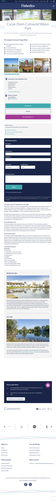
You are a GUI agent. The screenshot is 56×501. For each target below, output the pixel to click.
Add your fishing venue (6, 466)
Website (28, 111)
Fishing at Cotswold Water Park (14, 132)
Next (51, 426)
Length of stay (24, 164)
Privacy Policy (33, 480)
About (16, 1)
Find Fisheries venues (34, 448)
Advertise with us (5, 463)
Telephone (8, 157)
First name (8, 143)
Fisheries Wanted (30, 1)
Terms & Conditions (24, 480)
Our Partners (4, 452)
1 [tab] (29, 430)
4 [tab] (35, 430)
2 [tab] (31, 430)
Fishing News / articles (34, 455)
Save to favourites (28, 117)
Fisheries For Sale (22, 1)
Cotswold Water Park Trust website (28, 352)
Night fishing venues (34, 452)
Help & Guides (4, 470)
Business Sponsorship (6, 468)
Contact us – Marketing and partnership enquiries (41, 463)
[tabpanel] (14, 427)
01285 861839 (13, 98)
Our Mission (4, 450)
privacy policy (41, 198)
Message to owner (9, 174)
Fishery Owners (43, 1)
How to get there (11, 134)
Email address (8, 151)
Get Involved (4, 455)
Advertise (37, 1)
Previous (5, 426)
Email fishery (28, 105)
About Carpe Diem (11, 130)
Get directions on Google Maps (15, 399)
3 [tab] (33, 430)
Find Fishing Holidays (34, 450)
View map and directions (14, 91)
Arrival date (8, 164)
